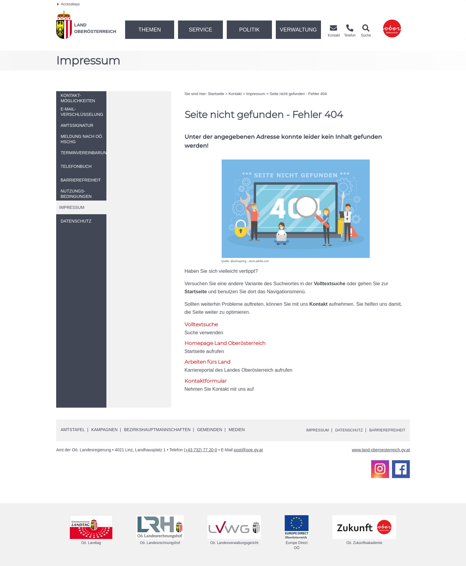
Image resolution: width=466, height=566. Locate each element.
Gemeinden (209, 430)
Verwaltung (298, 30)
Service (200, 30)
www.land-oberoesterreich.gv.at (381, 450)
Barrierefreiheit (385, 430)
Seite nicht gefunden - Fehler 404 (298, 94)
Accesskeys (68, 4)
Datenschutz (343, 430)
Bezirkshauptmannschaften (157, 430)
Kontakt (235, 94)
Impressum (255, 94)
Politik (249, 30)
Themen (149, 30)
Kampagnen (104, 430)
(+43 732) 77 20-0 (200, 450)
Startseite (216, 94)
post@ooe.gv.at (248, 450)
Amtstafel (73, 430)
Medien (237, 430)
